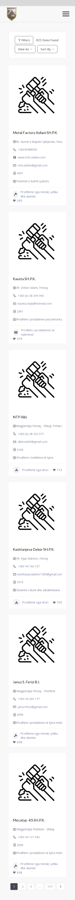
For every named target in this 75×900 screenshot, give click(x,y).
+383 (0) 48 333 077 (31, 434)
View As (23, 49)
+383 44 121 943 (29, 837)
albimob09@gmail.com (32, 442)
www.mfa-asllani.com (32, 157)
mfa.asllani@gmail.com (33, 165)
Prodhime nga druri (30, 469)
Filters (24, 40)
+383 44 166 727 (29, 566)
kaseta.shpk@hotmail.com (35, 303)
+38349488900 (27, 149)
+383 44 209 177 (29, 699)
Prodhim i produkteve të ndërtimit (34, 332)
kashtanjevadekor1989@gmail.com (40, 574)
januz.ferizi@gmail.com (33, 707)
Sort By (46, 49)
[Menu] (63, 14)
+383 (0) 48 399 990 (31, 296)
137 (50, 886)
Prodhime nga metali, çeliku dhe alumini (35, 194)
